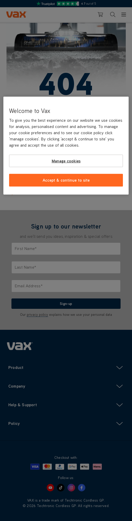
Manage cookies (66, 160)
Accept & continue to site (66, 180)
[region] (66, 146)
